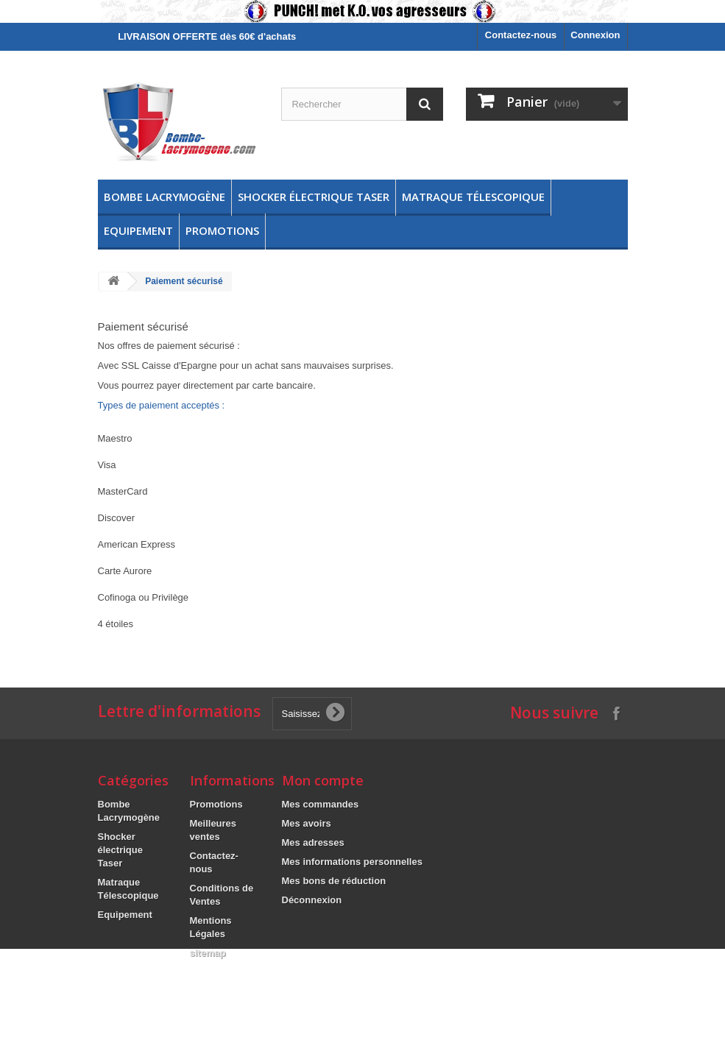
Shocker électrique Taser (313, 196)
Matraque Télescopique (473, 196)
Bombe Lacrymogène (164, 196)
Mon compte (323, 780)
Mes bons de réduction (334, 880)
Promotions (222, 230)
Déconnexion (312, 899)
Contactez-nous (521, 34)
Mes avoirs (306, 823)
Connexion (595, 34)
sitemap (208, 952)
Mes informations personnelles (352, 861)
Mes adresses (313, 842)
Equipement (138, 230)
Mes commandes (320, 804)
